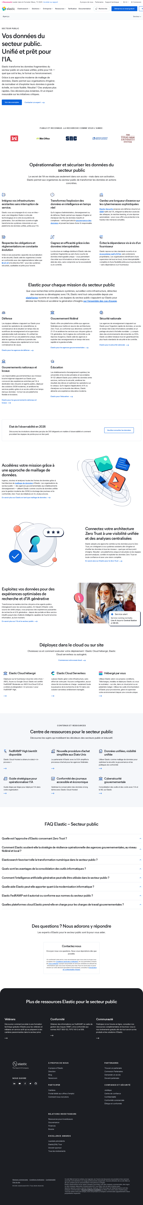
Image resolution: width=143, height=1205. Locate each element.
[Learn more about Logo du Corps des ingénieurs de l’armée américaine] (14, 143)
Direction (52, 1071)
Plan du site (16, 1182)
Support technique (112, 2)
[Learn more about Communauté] (97, 1039)
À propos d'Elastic (55, 1068)
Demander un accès (112, 1075)
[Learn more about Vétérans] (6, 1039)
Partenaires (99, 2)
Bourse (51, 1129)
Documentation (85, 9)
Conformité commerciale (114, 1100)
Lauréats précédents (56, 1141)
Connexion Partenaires (113, 1071)
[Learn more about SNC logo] (71, 143)
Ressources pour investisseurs (60, 1119)
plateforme (32, 297)
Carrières (51, 1090)
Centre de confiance (112, 1093)
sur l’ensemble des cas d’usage (100, 301)
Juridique (108, 1090)
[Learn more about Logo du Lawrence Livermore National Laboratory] (100, 143)
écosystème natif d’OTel (110, 254)
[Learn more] (24, 696)
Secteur (136, 16)
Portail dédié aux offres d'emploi (61, 1093)
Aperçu (6, 16)
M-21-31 (5, 263)
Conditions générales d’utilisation (67, 961)
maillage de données (24, 483)
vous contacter (53, 963)
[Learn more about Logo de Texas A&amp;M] (129, 143)
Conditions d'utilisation (36, 1180)
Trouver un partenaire (113, 1068)
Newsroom (52, 1078)
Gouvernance (53, 1122)
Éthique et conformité (113, 1103)
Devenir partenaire (111, 1078)
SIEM (102, 212)
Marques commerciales (20, 1180)
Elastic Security (106, 209)
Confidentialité (110, 1097)
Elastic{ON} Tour (55, 1144)
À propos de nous (86, 2)
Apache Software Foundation (91, 1190)
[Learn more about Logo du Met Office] (43, 143)
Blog (50, 1075)
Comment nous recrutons (58, 1097)
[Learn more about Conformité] (51, 1036)
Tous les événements (56, 1151)
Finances (52, 1126)
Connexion (136, 2)
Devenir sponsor (55, 1148)
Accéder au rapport (50, 2)
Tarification (72, 9)
